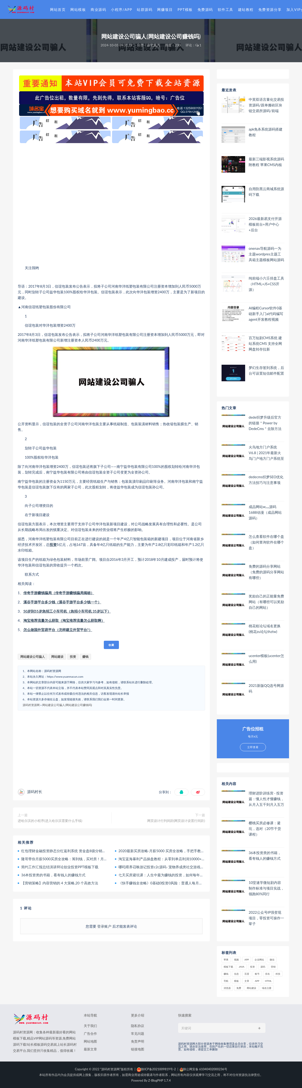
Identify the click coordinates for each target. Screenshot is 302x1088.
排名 (267, 973)
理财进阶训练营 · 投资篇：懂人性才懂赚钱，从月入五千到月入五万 (266, 799)
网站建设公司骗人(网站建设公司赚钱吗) (67, 705)
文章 (246, 980)
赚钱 (85, 656)
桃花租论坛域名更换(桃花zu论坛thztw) (265, 629)
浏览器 (227, 988)
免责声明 (137, 1041)
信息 (236, 973)
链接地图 (137, 1049)
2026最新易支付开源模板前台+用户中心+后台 (265, 224)
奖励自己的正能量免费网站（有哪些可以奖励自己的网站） (266, 602)
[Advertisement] (111, 204)
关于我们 (90, 1026)
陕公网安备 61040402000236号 (203, 1069)
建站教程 (246, 9)
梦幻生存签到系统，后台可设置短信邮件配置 (266, 370)
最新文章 (90, 1049)
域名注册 (266, 988)
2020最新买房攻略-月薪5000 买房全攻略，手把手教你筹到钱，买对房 (173, 851)
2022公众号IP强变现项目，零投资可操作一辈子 (266, 918)
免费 (238, 988)
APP (246, 959)
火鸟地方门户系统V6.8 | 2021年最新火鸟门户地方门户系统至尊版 (266, 453)
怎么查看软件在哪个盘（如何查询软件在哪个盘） (266, 542)
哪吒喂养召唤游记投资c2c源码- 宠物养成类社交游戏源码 (162, 867)
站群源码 (144, 9)
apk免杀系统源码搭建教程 (265, 132)
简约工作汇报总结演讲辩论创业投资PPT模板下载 (59, 867)
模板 (236, 980)
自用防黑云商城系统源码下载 (266, 192)
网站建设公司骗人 (32, 656)
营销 (273, 966)
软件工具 (225, 9)
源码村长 (34, 791)
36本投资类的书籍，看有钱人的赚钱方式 (53, 875)
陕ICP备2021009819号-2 (156, 1069)
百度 (246, 973)
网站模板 (78, 9)
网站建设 (57, 656)
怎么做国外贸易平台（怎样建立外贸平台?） (57, 629)
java (241, 966)
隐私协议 (137, 1026)
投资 (53, 544)
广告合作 (90, 1033)
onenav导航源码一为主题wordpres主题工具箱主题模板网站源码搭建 (266, 254)
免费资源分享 (270, 9)
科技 (278, 973)
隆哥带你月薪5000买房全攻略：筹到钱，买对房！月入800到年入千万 (76, 859)
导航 (226, 980)
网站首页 (58, 9)
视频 (236, 959)
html (268, 980)
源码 (262, 966)
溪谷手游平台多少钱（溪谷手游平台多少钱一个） (62, 602)
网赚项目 (165, 9)
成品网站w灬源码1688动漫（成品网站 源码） (265, 512)
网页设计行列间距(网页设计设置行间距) (176, 821)
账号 (257, 973)
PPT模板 (185, 9)
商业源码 (98, 9)
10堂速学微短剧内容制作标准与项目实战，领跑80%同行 (266, 888)
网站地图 (90, 1041)
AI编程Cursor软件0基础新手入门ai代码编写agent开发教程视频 (266, 313)
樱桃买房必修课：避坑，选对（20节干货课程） (265, 828)
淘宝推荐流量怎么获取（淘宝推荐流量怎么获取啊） (64, 620)
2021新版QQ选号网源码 (266, 688)
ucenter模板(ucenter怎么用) (266, 658)
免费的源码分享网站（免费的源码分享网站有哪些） (266, 572)
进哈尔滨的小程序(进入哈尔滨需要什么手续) (50, 821)
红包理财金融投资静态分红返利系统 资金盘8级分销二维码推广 (70, 851)
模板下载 (228, 966)
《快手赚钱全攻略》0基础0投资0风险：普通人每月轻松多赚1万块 (170, 883)
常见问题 (137, 1033)
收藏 (111, 644)
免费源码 (205, 9)
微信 (272, 959)
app (257, 980)
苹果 (226, 959)
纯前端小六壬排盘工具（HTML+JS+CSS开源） (266, 284)
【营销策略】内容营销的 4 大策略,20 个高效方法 (59, 883)
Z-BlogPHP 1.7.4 (159, 1080)
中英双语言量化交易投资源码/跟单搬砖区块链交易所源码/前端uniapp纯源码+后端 (266, 105)
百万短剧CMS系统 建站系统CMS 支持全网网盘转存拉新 (265, 343)
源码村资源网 (31, 705)
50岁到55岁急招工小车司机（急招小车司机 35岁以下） (67, 611)
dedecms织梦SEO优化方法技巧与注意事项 (266, 480)
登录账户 (104, 926)
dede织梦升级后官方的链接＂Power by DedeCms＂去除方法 (265, 423)
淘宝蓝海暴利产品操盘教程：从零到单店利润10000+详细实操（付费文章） (177, 859)
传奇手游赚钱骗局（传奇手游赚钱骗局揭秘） (58, 593)
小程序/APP (121, 9)
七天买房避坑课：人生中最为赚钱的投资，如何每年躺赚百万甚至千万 (173, 875)
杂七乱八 (153, 45)
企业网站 (259, 959)
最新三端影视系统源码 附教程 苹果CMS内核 (266, 162)
